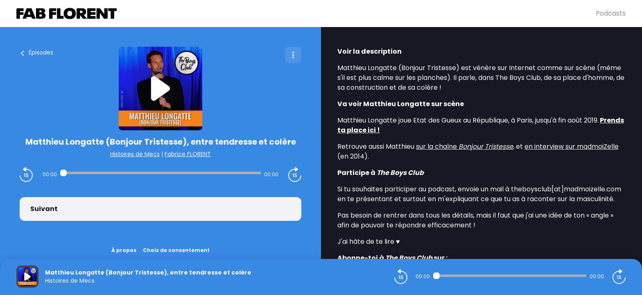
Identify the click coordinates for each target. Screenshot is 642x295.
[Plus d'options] (293, 55)
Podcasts (611, 13)
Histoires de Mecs (135, 154)
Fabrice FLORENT (188, 154)
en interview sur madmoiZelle (571, 146)
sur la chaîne (464, 146)
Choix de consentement (176, 250)
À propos (123, 250)
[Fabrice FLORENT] (306, 13)
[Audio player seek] (160, 173)
